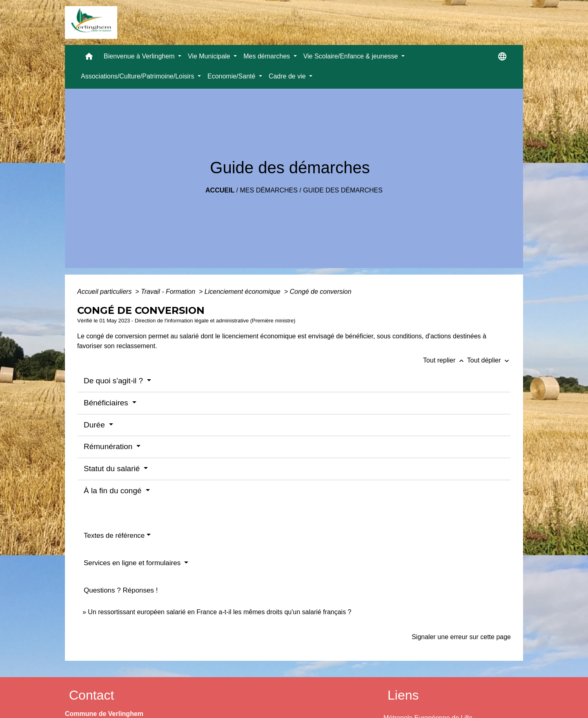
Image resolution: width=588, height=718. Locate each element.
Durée (95, 425)
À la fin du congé (114, 490)
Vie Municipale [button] (210, 56)
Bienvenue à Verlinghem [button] (140, 56)
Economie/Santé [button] (232, 76)
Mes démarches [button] (267, 56)
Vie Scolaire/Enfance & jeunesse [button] (351, 56)
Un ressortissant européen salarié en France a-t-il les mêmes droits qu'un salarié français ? (219, 611)
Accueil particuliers (105, 291)
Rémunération (109, 446)
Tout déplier (489, 360)
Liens (403, 695)
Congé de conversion (320, 291)
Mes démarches (269, 190)
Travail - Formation (169, 291)
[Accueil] (91, 22)
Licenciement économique (243, 291)
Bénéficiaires (107, 402)
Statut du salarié (113, 468)
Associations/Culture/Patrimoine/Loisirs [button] (138, 76)
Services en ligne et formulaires (133, 563)
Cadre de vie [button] (288, 76)
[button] (89, 58)
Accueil (219, 190)
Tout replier (445, 360)
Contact (91, 695)
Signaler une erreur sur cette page (461, 636)
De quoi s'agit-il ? (114, 380)
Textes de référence (114, 535)
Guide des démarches (343, 190)
